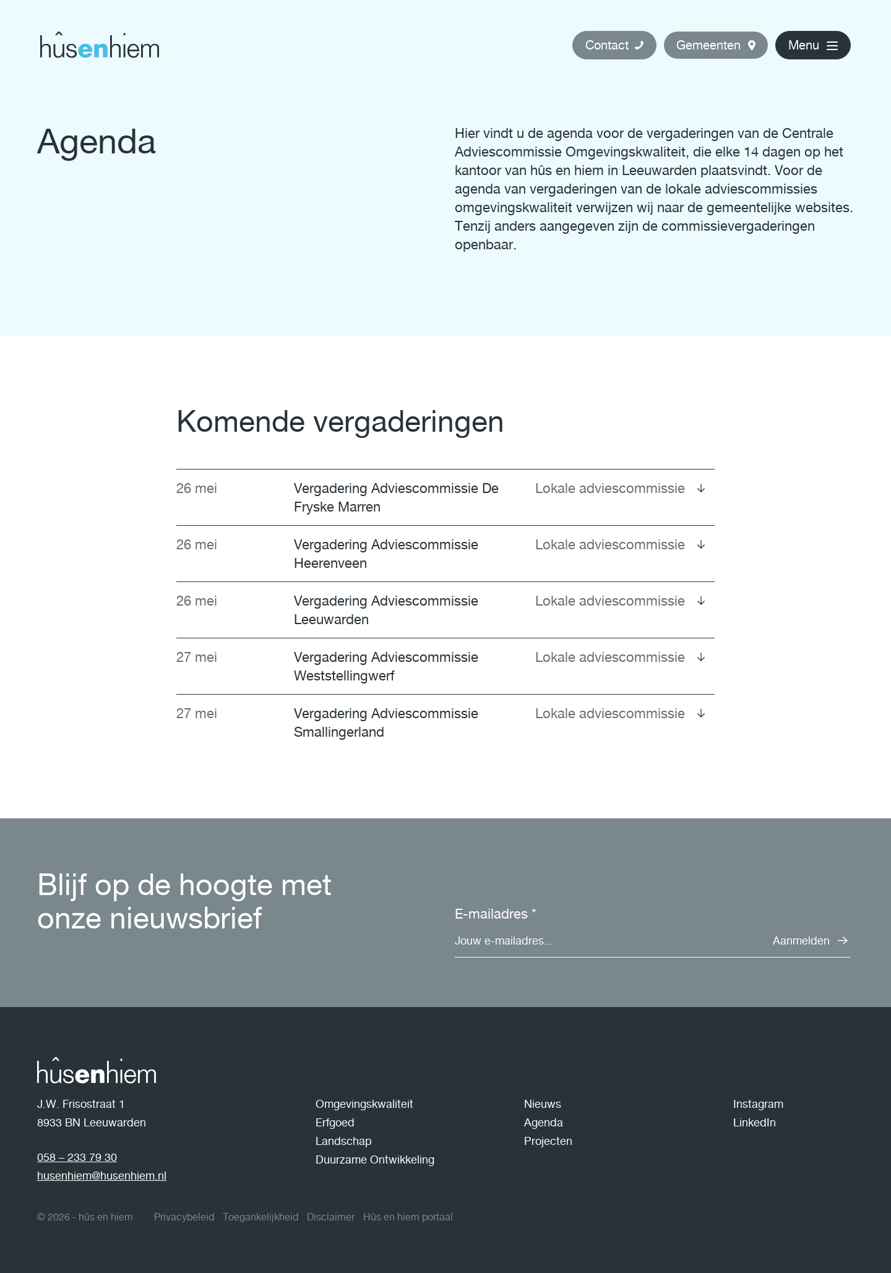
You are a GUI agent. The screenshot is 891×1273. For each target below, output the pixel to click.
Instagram (758, 1103)
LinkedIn (754, 1122)
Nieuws (542, 1103)
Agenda (543, 1122)
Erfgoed (335, 1122)
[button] (716, 45)
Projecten (548, 1140)
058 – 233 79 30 (77, 1157)
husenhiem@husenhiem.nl (101, 1175)
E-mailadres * (495, 914)
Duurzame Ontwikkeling (375, 1159)
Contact (607, 45)
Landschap (344, 1140)
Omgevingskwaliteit (364, 1103)
